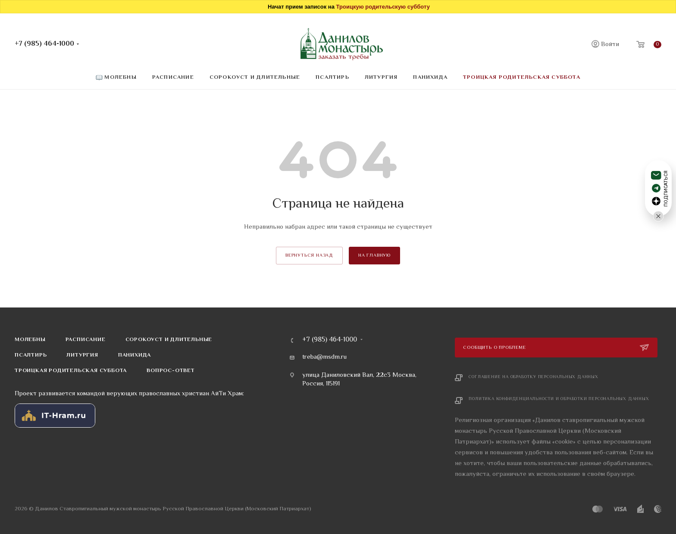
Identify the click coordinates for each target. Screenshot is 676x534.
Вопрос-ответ (171, 370)
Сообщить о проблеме (495, 347)
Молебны (30, 339)
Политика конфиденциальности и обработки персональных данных (559, 399)
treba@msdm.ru (324, 357)
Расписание (86, 339)
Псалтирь (31, 355)
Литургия (82, 355)
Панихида (134, 355)
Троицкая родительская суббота (71, 370)
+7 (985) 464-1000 (44, 44)
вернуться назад (309, 255)
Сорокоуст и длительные (169, 339)
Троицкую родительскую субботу (383, 6)
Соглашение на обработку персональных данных (533, 377)
